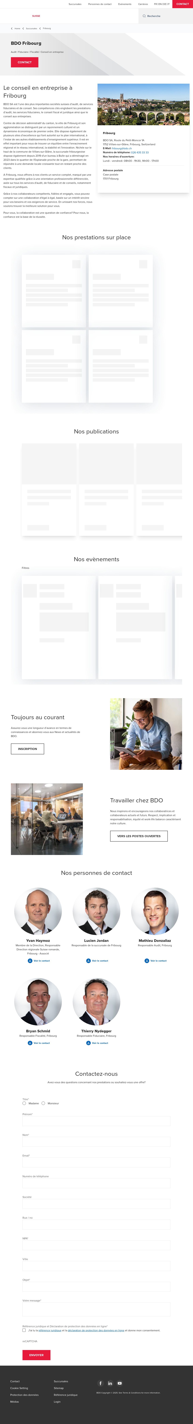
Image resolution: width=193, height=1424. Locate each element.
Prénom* (28, 1114)
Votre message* (32, 1300)
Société (27, 1197)
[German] (164, 4)
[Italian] (169, 4)
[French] (155, 4)
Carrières (143, 4)
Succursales (75, 4)
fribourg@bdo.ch (122, 148)
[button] (182, 4)
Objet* (26, 1280)
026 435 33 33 (140, 152)
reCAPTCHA (30, 1341)
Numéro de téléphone (36, 1176)
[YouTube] (120, 1383)
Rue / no (28, 1218)
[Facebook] (100, 1383)
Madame (34, 1103)
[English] (160, 4)
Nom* (26, 1135)
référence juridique (50, 1330)
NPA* (25, 1238)
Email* (26, 1155)
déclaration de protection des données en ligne (96, 1330)
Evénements (124, 4)
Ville (25, 1259)
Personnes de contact (100, 4)
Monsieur (53, 1103)
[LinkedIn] (110, 1383)
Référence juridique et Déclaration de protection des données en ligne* (65, 1326)
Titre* (26, 1099)
